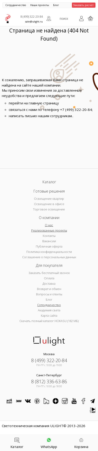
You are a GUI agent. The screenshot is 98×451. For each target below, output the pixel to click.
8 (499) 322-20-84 (31, 16)
